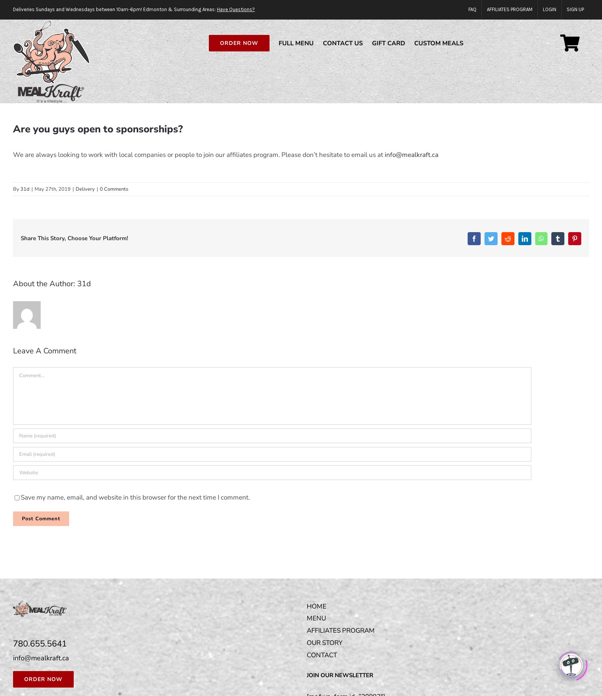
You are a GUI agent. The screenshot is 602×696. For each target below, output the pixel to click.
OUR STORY (324, 643)
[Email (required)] (272, 454)
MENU (316, 618)
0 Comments (114, 189)
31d (25, 189)
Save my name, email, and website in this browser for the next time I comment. (135, 497)
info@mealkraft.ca (411, 155)
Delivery (85, 189)
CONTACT (322, 655)
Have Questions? (236, 9)
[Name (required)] (272, 436)
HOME (316, 606)
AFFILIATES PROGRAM (341, 631)
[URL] (272, 473)
